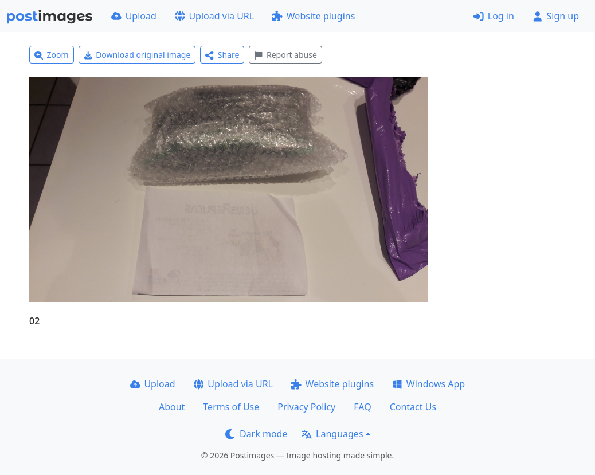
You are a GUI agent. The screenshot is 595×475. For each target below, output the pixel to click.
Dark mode (256, 433)
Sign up (556, 16)
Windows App (428, 384)
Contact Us (413, 407)
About (172, 407)
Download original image (137, 54)
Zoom (51, 54)
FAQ (362, 407)
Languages (332, 433)
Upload (133, 16)
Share (222, 54)
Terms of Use (231, 407)
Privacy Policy (306, 407)
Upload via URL (214, 16)
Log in (493, 16)
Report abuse (285, 54)
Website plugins (313, 16)
